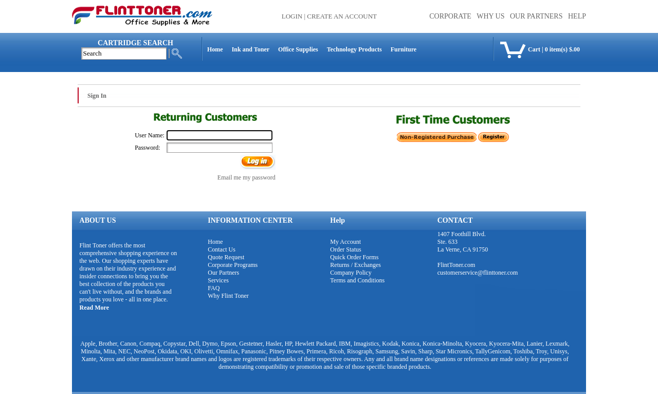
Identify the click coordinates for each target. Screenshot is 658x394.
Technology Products (354, 49)
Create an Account (342, 16)
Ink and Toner (250, 49)
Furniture (403, 49)
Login (292, 16)
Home (215, 49)
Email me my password (246, 177)
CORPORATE (450, 16)
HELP (577, 16)
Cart (534, 49)
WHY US (490, 16)
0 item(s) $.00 (562, 49)
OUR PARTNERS (536, 16)
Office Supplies (298, 49)
